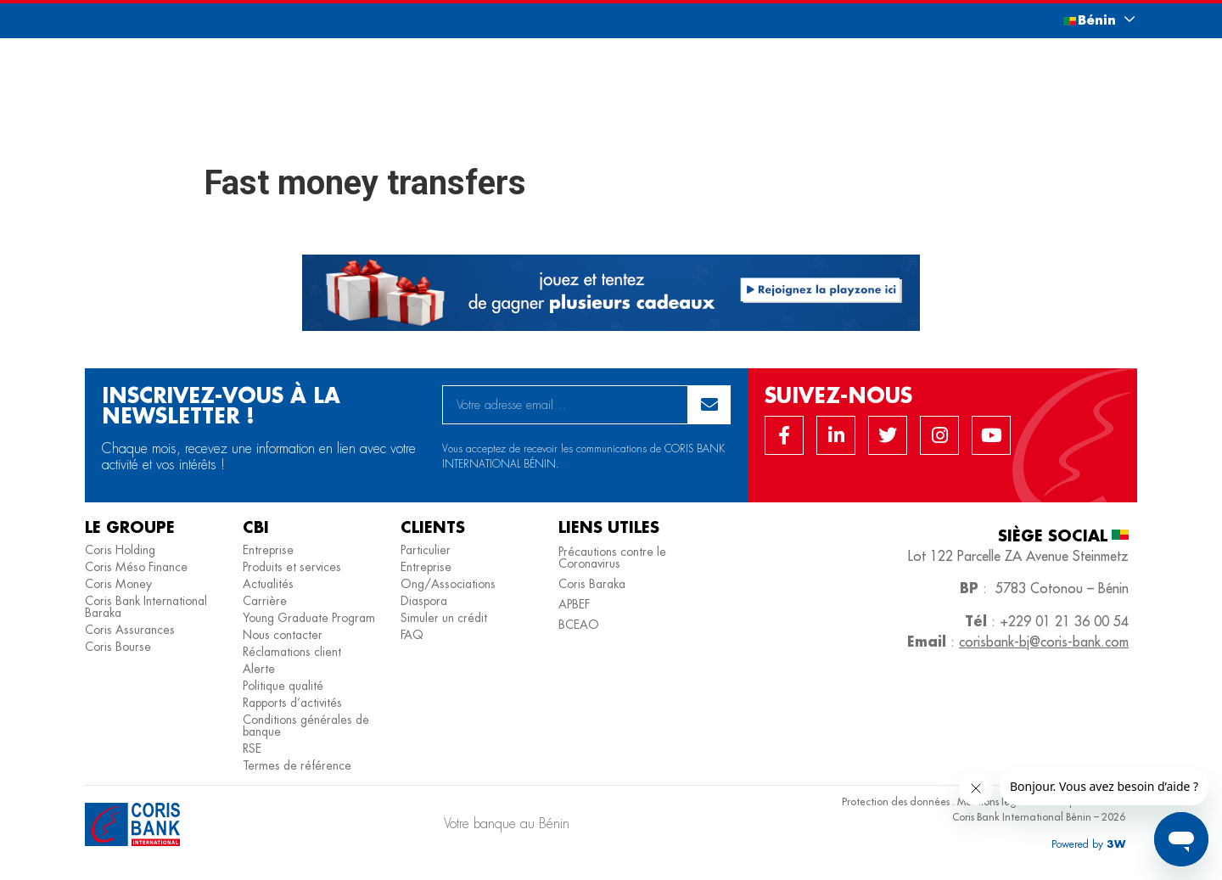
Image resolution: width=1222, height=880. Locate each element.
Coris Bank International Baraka (146, 606)
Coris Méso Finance (136, 567)
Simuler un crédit (444, 617)
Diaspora (424, 600)
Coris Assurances (130, 629)
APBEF (574, 604)
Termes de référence (297, 765)
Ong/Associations (448, 583)
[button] (1082, 19)
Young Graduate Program (309, 617)
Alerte (259, 668)
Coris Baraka (591, 583)
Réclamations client (292, 651)
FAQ (412, 634)
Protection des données (896, 801)
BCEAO (578, 624)
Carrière (265, 600)
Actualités (268, 583)
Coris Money (118, 583)
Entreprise (268, 550)
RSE (252, 748)
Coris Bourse (118, 646)
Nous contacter (282, 634)
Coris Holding (120, 550)
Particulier (426, 550)
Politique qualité (283, 685)
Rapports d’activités (292, 702)
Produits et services (292, 567)
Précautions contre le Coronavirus (612, 557)
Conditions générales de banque (306, 725)
